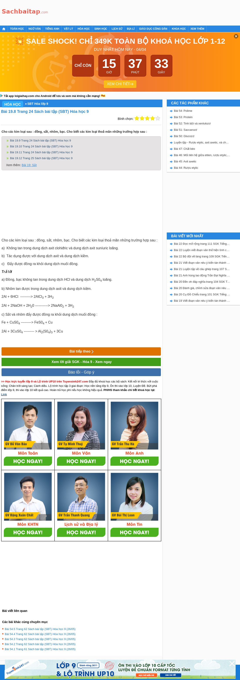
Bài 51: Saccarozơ (185, 129)
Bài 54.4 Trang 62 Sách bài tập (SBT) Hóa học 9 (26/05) (40, 634)
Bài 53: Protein (183, 117)
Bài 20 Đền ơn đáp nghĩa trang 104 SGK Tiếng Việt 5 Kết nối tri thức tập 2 (202, 281)
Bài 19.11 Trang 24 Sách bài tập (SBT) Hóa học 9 (41, 152)
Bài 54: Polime (183, 110)
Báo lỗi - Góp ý (81, 372)
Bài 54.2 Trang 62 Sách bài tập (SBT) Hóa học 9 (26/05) (40, 644)
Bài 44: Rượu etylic (186, 167)
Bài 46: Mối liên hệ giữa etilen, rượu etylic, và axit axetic (202, 155)
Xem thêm (197, 28)
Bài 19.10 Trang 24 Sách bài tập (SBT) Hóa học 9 (41, 146)
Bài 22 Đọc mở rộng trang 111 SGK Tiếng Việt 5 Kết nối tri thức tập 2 (202, 243)
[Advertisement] (129, 12)
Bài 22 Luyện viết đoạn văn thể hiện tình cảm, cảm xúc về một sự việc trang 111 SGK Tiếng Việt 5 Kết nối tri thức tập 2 (202, 250)
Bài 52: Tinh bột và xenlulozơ (192, 123)
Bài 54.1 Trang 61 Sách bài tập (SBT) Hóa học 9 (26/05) (40, 649)
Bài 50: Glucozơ (184, 136)
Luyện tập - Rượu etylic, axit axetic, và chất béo (202, 142)
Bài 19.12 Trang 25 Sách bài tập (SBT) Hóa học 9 (41, 158)
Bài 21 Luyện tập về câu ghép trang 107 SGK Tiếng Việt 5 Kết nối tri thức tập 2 (202, 269)
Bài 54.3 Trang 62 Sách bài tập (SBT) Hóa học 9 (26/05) (40, 639)
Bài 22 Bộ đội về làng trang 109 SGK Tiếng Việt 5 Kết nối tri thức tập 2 (202, 256)
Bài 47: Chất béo (184, 148)
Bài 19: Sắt (29, 165)
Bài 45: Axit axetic (185, 161)
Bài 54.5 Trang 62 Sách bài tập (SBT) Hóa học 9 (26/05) (40, 629)
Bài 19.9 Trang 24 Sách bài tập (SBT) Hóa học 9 (40, 140)
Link (4, 394)
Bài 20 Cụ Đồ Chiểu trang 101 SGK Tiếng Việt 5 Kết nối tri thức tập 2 (202, 294)
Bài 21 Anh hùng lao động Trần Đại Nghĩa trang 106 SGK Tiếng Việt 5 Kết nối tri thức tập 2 (202, 275)
